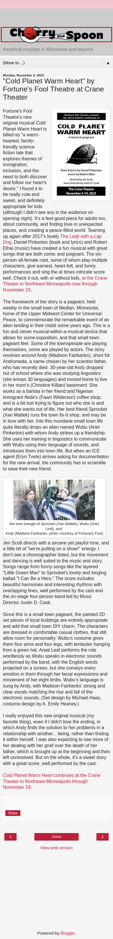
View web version (56, 848)
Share (12, 813)
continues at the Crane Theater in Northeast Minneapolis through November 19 (51, 781)
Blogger (68, 933)
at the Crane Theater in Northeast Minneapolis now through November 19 (55, 284)
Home (56, 837)
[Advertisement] (56, 16)
